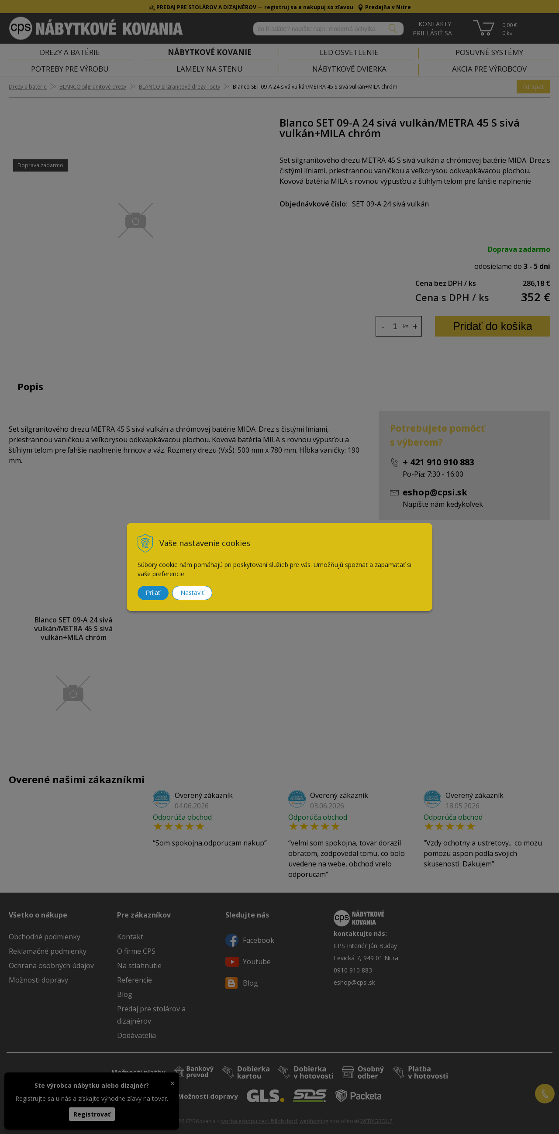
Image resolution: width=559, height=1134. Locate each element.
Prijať (153, 592)
